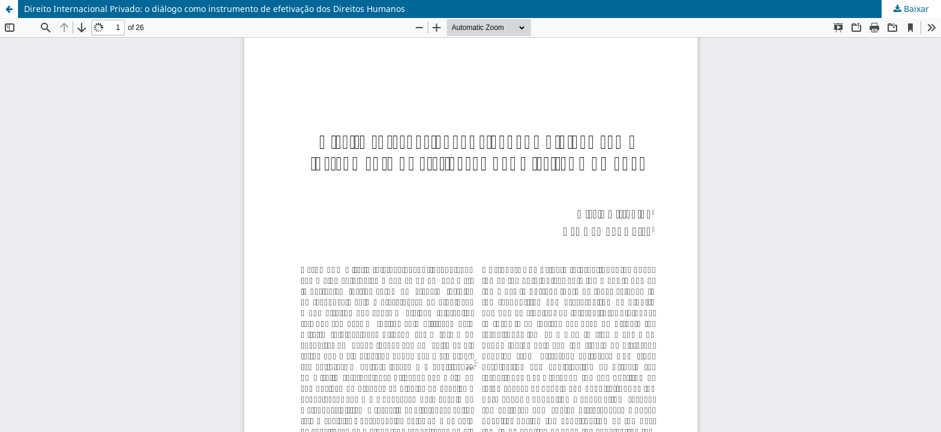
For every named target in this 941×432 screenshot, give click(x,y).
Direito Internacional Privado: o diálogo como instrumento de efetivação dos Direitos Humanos (214, 8)
